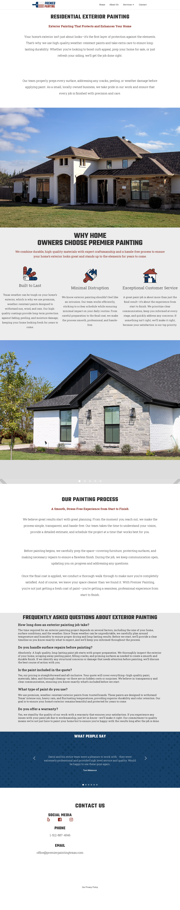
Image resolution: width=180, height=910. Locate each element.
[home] (43, 4)
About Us (113, 4)
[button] (129, 4)
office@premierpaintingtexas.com (60, 853)
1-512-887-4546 (60, 835)
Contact (143, 4)
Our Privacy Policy (90, 887)
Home (102, 4)
